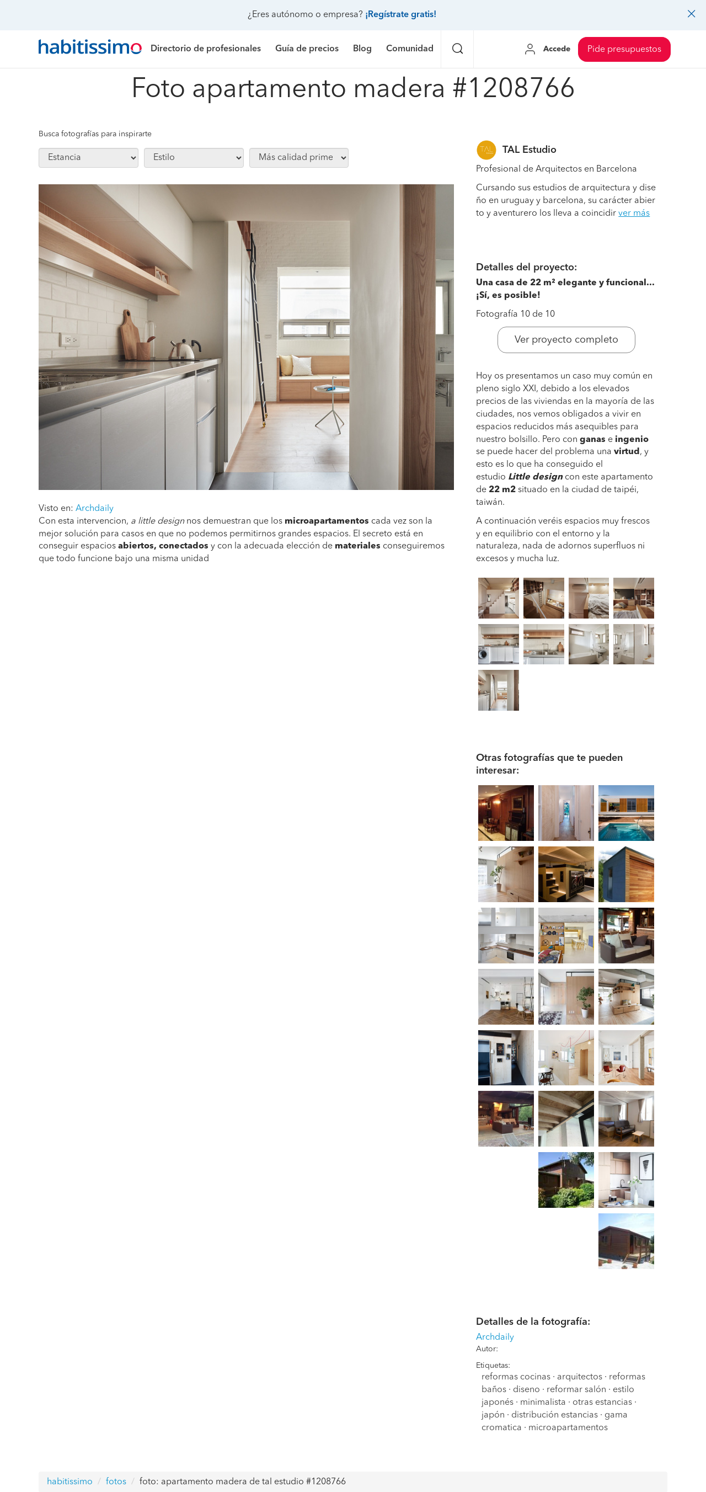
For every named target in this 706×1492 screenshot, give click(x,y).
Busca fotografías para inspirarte (95, 134)
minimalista (543, 1402)
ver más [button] (634, 213)
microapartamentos (568, 1428)
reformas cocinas (516, 1377)
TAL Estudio (529, 150)
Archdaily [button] (95, 508)
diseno (526, 1390)
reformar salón (576, 1390)
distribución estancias (554, 1415)
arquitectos (579, 1377)
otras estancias (602, 1402)
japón (493, 1415)
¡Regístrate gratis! (400, 14)
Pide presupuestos (624, 49)
